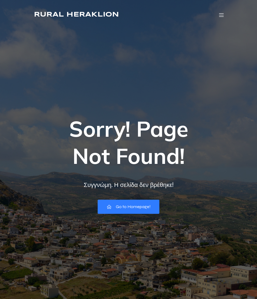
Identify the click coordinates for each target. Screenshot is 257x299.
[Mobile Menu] (221, 15)
